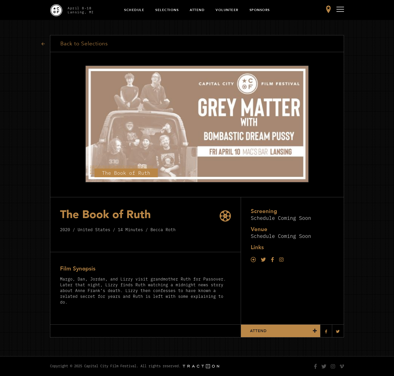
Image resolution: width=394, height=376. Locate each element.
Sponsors (260, 10)
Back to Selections (84, 43)
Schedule (134, 10)
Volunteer (227, 10)
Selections (167, 10)
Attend (197, 10)
